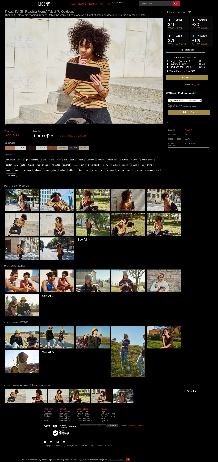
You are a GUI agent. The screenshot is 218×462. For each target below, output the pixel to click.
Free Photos (64, 420)
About (72, 4)
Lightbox (92, 4)
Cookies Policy (83, 416)
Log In (114, 2)
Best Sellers (64, 416)
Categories (64, 418)
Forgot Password (108, 416)
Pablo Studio (12, 135)
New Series (64, 414)
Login (103, 411)
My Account (106, 418)
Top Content (64, 411)
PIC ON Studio (106, 445)
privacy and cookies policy (116, 459)
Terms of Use (82, 411)
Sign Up (121, 2)
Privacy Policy (83, 414)
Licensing (82, 4)
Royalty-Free (190, 130)
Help (108, 4)
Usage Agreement (84, 418)
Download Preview (11, 125)
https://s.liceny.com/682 (77, 136)
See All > (83, 239)
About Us (48, 411)
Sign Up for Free (108, 414)
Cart (101, 4)
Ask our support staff (136, 425)
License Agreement (85, 420)
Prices (46, 418)
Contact (47, 416)
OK (128, 459)
